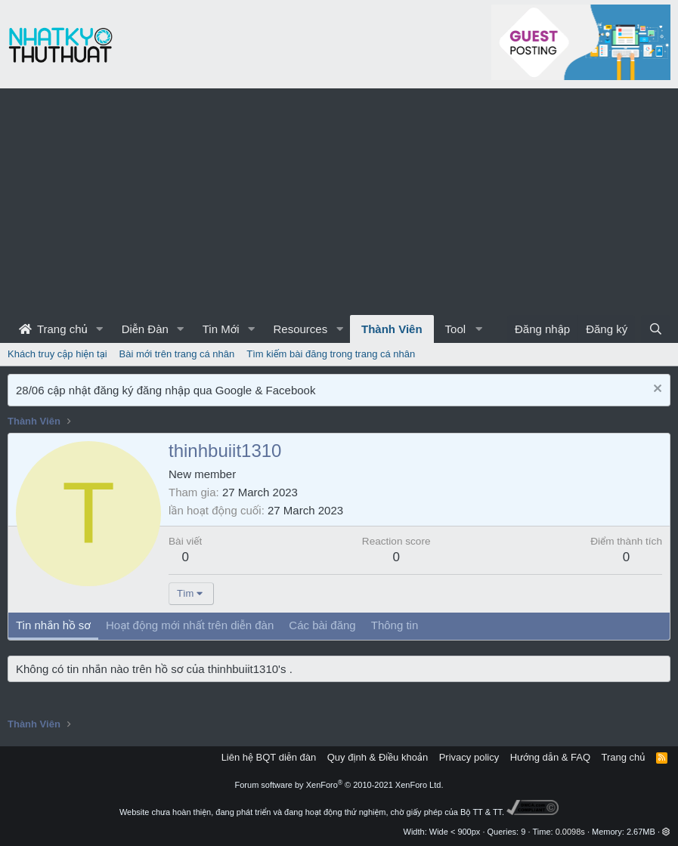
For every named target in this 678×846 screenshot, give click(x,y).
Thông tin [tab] (395, 625)
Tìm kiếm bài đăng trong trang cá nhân (330, 354)
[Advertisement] (339, 201)
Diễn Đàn (145, 329)
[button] (99, 329)
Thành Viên (392, 329)
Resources (300, 329)
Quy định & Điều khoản (377, 757)
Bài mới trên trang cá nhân (177, 354)
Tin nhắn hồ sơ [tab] (53, 625)
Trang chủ (53, 329)
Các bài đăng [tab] (322, 625)
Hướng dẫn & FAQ (550, 757)
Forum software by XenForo (339, 784)
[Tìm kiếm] (655, 329)
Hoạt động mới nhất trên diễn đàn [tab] (190, 625)
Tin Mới (221, 329)
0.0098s (570, 831)
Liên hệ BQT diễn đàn (269, 757)
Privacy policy (469, 757)
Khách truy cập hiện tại (57, 354)
